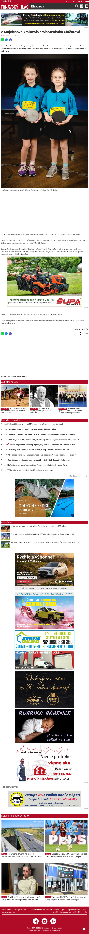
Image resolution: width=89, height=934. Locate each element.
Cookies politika (81, 912)
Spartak (48, 854)
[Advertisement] (44, 212)
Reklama (79, 910)
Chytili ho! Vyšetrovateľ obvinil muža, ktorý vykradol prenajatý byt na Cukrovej (21, 898)
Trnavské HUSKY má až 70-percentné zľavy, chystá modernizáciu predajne (65, 898)
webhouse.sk (55, 930)
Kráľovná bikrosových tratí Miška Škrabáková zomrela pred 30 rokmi (14, 410)
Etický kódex (70, 910)
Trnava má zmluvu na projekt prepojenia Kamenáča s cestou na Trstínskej (22, 855)
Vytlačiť (84, 333)
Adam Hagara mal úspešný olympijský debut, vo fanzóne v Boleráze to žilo (41, 445)
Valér (87, 1)
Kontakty (55, 912)
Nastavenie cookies (67, 912)
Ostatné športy (10, 35)
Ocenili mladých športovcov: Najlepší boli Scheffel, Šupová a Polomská (38, 460)
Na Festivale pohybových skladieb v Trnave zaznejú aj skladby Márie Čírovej (37, 465)
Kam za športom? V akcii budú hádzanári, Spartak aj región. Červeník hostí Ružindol (45, 542)
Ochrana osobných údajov (55, 910)
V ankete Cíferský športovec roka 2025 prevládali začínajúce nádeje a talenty (70, 410)
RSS (84, 910)
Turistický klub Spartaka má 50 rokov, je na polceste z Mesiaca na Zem (38, 450)
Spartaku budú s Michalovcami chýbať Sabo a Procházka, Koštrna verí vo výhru (43, 534)
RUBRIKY (37, 6)
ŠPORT (3, 35)
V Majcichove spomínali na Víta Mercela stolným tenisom (30, 470)
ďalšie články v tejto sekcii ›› (78, 476)
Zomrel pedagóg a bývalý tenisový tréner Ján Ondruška (41, 410)
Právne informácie (38, 910)
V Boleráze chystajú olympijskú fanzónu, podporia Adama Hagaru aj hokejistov (41, 455)
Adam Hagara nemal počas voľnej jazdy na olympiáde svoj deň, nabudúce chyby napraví (43, 439)
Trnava (4, 854)
